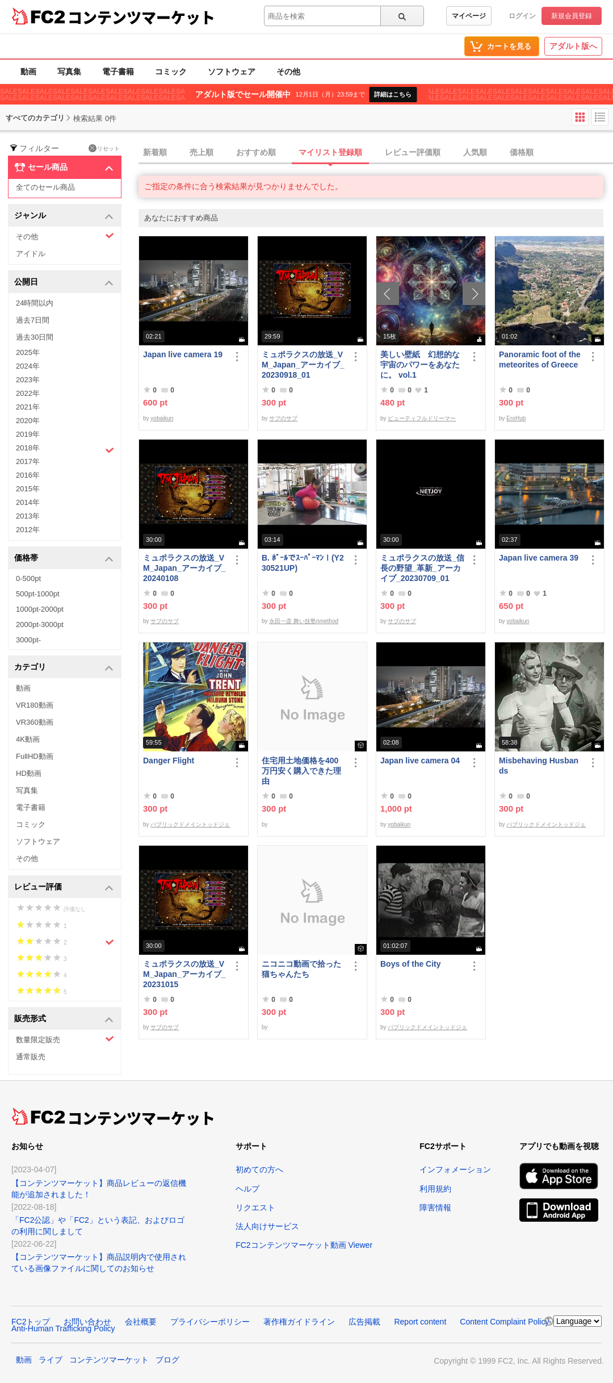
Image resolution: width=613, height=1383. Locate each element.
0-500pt (28, 578)
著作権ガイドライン (299, 1321)
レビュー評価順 (412, 152)
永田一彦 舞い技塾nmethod (303, 621)
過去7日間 (32, 320)
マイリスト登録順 (330, 152)
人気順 (475, 152)
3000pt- (28, 640)
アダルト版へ (573, 46)
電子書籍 (118, 71)
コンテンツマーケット (141, 17)
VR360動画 (34, 722)
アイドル (30, 253)
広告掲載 (364, 1321)
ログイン (522, 16)
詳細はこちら (393, 94)
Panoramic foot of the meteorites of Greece (540, 359)
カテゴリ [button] (64, 667)
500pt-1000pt (38, 594)
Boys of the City (410, 963)
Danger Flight (168, 760)
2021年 (28, 407)
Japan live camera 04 (420, 760)
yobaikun (161, 418)
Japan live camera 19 (182, 354)
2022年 (28, 393)
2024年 (28, 366)
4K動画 (28, 739)
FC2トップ (30, 1321)
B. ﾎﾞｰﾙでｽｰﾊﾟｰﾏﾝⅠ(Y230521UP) (303, 563)
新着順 (155, 152)
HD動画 (28, 773)
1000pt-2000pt (40, 609)
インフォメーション (455, 1169)
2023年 (28, 379)
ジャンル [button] (64, 216)
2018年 (65, 449)
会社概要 (141, 1321)
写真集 (69, 71)
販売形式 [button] (64, 1019)
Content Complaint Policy (504, 1321)
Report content (420, 1321)
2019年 (28, 434)
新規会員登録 (571, 16)
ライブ (50, 1359)
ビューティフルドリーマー (422, 418)
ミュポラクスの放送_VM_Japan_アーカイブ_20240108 (184, 568)
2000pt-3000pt (40, 624)
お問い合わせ (87, 1321)
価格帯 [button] (64, 558)
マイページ (469, 16)
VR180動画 (34, 705)
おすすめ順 (256, 152)
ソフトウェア (231, 71)
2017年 (28, 461)
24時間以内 (34, 303)
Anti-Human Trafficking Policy (63, 1328)
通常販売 (30, 1056)
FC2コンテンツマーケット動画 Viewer (304, 1245)
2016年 (28, 475)
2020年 (28, 420)
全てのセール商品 (45, 187)
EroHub (516, 418)
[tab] (375, 152)
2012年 (28, 529)
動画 (28, 71)
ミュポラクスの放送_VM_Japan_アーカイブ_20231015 (184, 974)
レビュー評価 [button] (64, 887)
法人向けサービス (267, 1226)
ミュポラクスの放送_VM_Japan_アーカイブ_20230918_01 (303, 364)
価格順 (522, 152)
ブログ (167, 1359)
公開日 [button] (64, 282)
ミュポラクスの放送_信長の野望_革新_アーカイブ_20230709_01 (422, 568)
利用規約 (435, 1188)
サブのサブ (283, 418)
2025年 (28, 352)
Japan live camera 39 (538, 557)
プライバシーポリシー (210, 1321)
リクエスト (255, 1207)
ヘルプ (247, 1188)
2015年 (28, 488)
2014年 (28, 502)
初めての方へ (259, 1169)
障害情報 (435, 1207)
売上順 (201, 152)
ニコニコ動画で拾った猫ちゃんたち (301, 969)
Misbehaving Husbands (538, 765)
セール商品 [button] (64, 167)
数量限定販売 (65, 1039)
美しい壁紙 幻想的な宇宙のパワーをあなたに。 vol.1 (420, 364)
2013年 (28, 516)
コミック (171, 71)
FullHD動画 (34, 756)
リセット (104, 148)
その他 (288, 71)
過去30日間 (34, 337)
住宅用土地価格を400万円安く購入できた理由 (301, 770)
